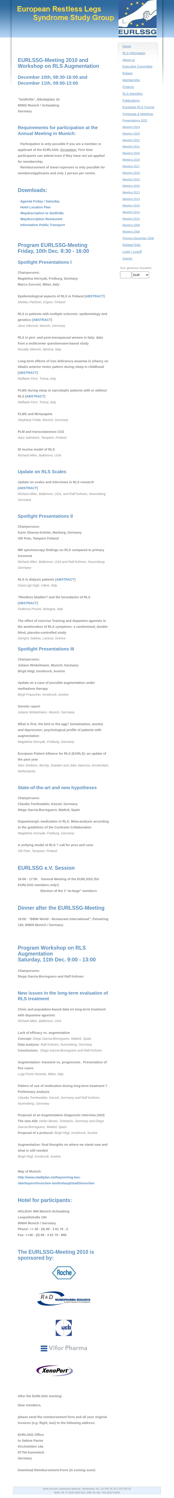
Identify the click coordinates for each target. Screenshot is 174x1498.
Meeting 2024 (131, 127)
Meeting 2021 (131, 146)
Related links (132, 245)
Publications (131, 100)
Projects (128, 87)
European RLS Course (139, 107)
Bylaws (128, 73)
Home (127, 46)
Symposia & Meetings (138, 114)
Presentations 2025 (135, 120)
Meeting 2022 (131, 140)
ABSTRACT (95, 296)
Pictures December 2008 (138, 238)
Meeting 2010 (131, 205)
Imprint (127, 258)
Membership (131, 80)
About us (129, 60)
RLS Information (134, 53)
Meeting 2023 (131, 133)
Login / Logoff (132, 252)
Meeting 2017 (131, 166)
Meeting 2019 (131, 159)
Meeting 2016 (131, 185)
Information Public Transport (42, 225)
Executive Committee (137, 66)
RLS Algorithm (133, 94)
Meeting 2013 (131, 199)
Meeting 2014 (131, 212)
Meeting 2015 (131, 179)
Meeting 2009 (131, 225)
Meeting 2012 (131, 218)
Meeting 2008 (131, 231)
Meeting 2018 (131, 173)
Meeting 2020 (131, 153)
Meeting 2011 (131, 192)
